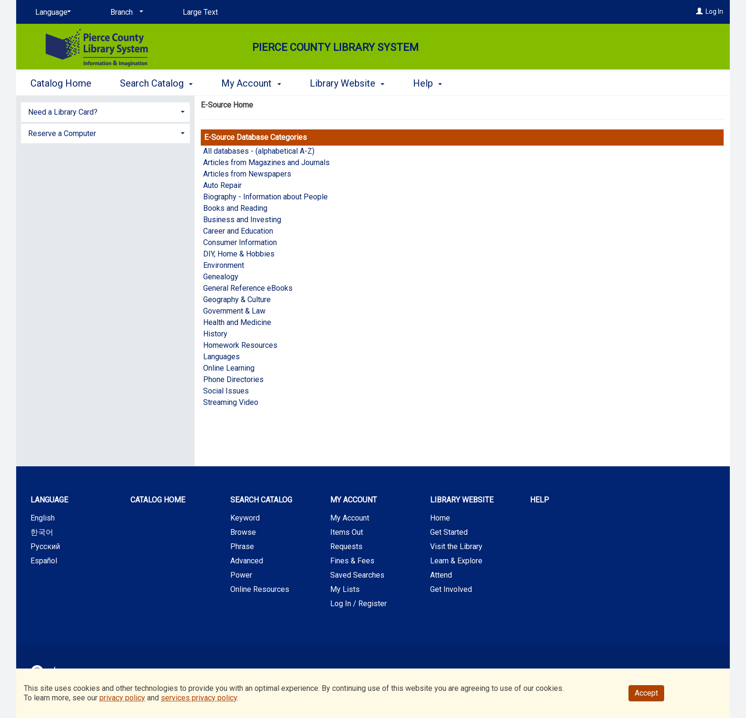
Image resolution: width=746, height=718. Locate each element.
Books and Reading (235, 208)
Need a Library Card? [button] (63, 112)
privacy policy (122, 697)
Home (440, 517)
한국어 (41, 532)
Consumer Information (240, 242)
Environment (223, 265)
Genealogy (220, 276)
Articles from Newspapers (247, 173)
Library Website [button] (347, 83)
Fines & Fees (352, 560)
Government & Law (234, 310)
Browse (243, 532)
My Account (349, 517)
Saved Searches (357, 575)
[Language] (51, 12)
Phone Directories (233, 379)
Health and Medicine (237, 322)
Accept (646, 693)
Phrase (242, 546)
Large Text (200, 12)
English (42, 517)
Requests (346, 546)
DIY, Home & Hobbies (239, 253)
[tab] (105, 111)
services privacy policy (199, 697)
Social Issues (226, 390)
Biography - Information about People (265, 196)
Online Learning (229, 368)
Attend (441, 575)
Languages (221, 356)
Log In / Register (358, 603)
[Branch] (125, 12)
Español (43, 560)
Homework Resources (240, 345)
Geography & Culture (237, 299)
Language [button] (49, 499)
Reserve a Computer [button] (62, 133)
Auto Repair (222, 185)
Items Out (346, 532)
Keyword (245, 517)
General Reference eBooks (248, 288)
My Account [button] (251, 83)
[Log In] (699, 11)
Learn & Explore (456, 560)
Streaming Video (230, 402)
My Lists (345, 589)
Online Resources (259, 589)
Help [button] (427, 83)
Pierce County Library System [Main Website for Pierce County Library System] (335, 47)
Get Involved (451, 589)
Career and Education (238, 231)
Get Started (449, 532)
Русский (45, 546)
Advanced (246, 560)
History (215, 333)
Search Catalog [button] (156, 83)
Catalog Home (60, 83)
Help (539, 499)
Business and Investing (242, 219)
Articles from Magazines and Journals (266, 162)
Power (241, 575)
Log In (714, 11)
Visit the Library (456, 546)
